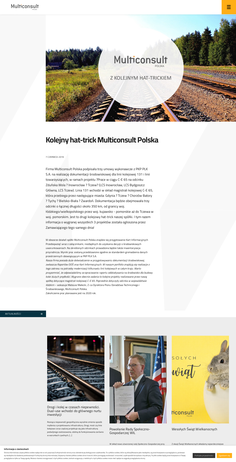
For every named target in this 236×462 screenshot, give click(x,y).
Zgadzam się (224, 455)
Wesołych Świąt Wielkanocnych (194, 414)
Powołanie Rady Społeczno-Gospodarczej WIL (130, 416)
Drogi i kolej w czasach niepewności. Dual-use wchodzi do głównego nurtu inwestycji (74, 417)
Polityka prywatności (204, 455)
